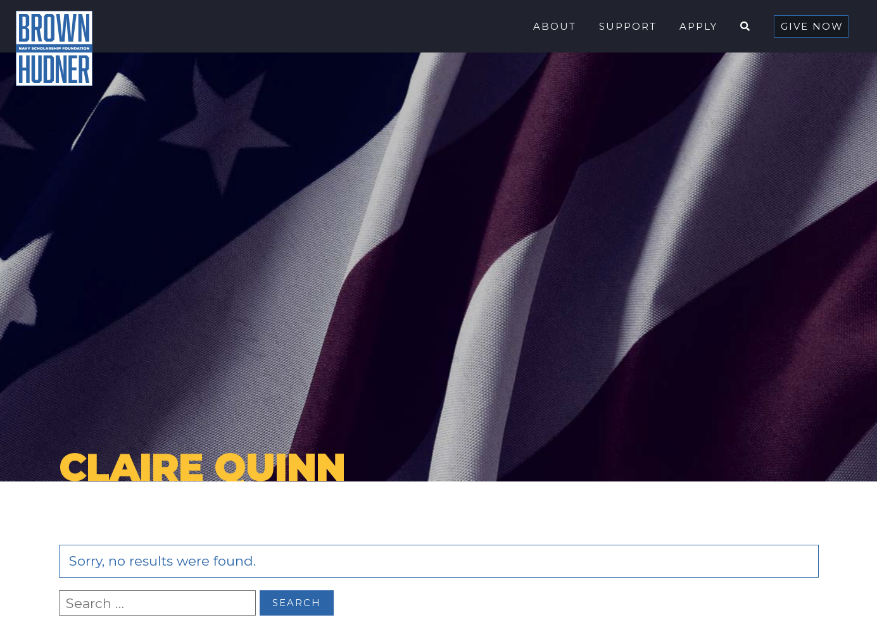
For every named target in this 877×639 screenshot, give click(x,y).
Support (628, 26)
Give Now (812, 26)
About (554, 26)
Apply (698, 26)
